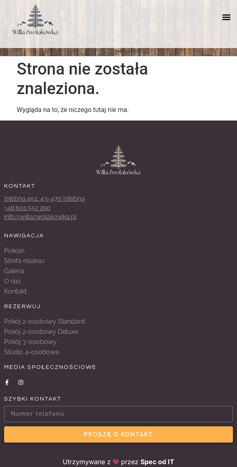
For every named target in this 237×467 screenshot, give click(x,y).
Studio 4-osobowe (31, 352)
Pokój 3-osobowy (30, 342)
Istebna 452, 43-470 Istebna (44, 198)
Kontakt (15, 291)
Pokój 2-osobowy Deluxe (41, 331)
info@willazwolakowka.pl (40, 217)
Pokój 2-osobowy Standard (44, 321)
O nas (12, 281)
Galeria (14, 271)
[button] (226, 17)
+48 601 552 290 (27, 208)
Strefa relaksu (24, 261)
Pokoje (14, 250)
